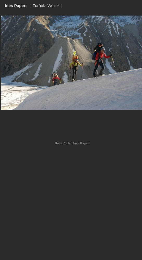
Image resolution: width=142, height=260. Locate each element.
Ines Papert (16, 5)
